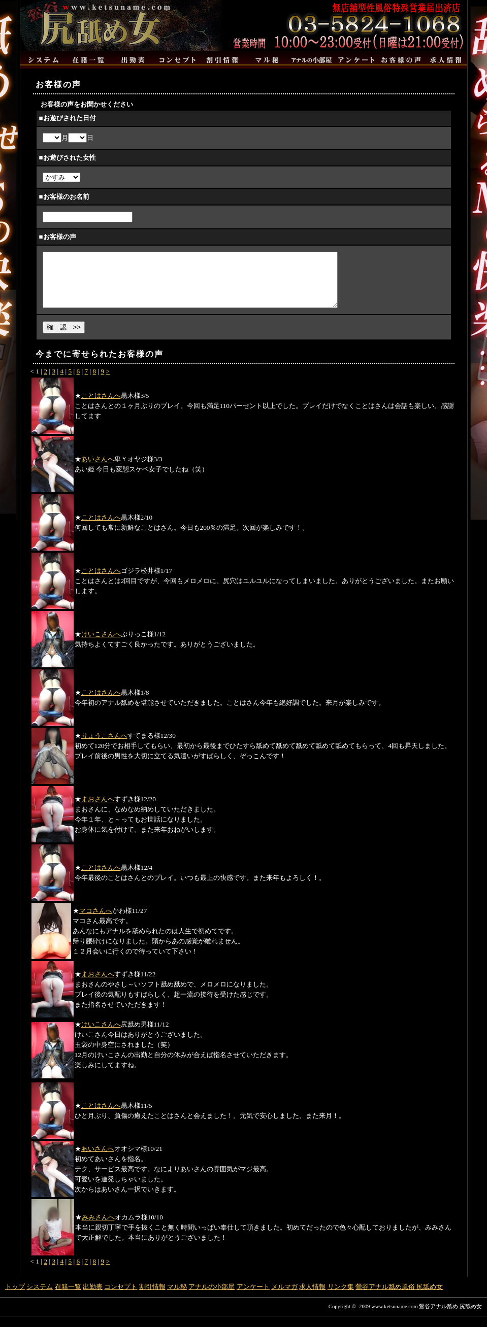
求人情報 (312, 1297)
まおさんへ (97, 809)
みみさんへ (98, 1228)
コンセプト (120, 1297)
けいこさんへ (101, 645)
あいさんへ (97, 469)
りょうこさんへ (104, 746)
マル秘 (177, 1297)
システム (39, 1297)
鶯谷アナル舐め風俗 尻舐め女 (399, 1297)
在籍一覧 (68, 1297)
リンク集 (341, 1297)
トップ (15, 1297)
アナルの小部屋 (211, 1297)
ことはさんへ (101, 406)
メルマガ (284, 1297)
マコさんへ (95, 921)
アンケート (253, 1297)
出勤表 (93, 1297)
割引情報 (152, 1297)
